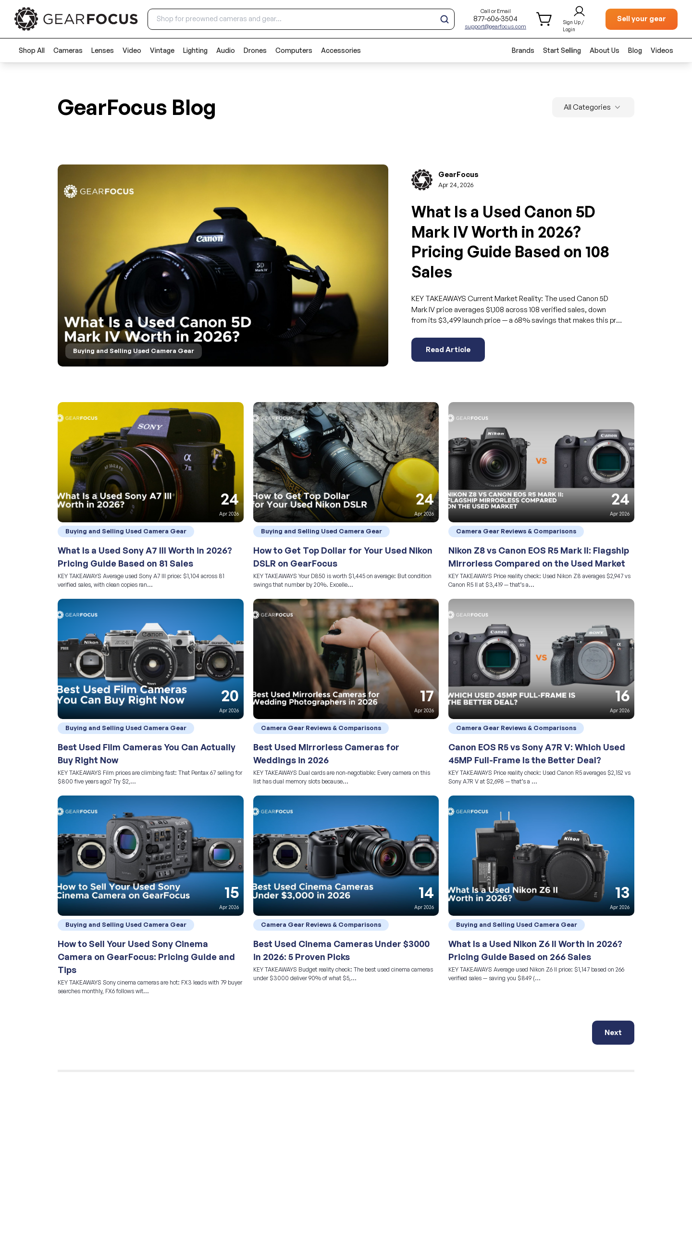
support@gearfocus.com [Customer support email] (495, 26)
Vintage (162, 50)
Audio (225, 50)
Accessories (341, 50)
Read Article (448, 349)
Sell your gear (641, 18)
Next (613, 1032)
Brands (523, 50)
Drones (255, 50)
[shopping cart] (544, 19)
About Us (604, 50)
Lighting (195, 50)
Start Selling (562, 50)
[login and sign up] (579, 19)
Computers (293, 50)
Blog (635, 50)
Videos (662, 50)
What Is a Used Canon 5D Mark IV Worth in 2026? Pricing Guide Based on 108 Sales (510, 241)
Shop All (32, 50)
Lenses (102, 50)
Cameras (68, 50)
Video (132, 50)
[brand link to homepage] (76, 19)
